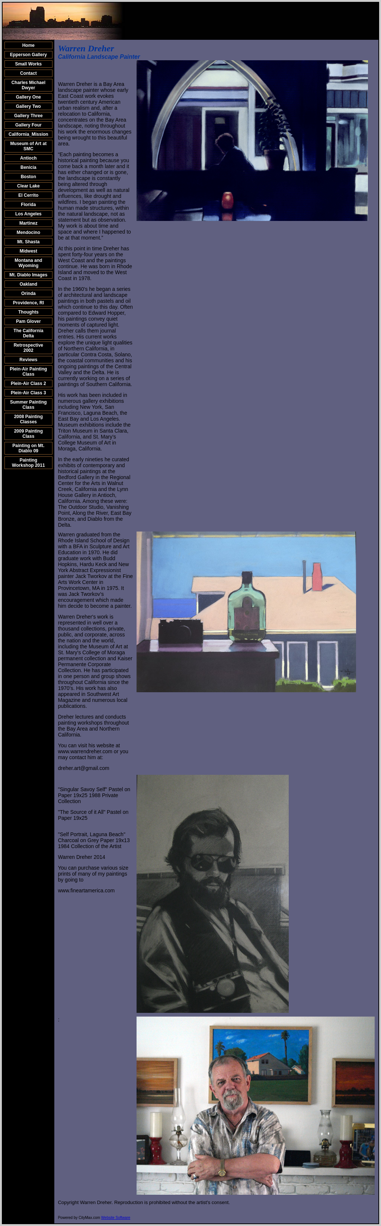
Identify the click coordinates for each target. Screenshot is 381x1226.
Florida (28, 204)
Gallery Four (28, 125)
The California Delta (28, 333)
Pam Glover (28, 321)
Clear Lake (28, 186)
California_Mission (28, 134)
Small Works (28, 64)
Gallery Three (28, 115)
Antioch (28, 158)
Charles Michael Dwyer (28, 85)
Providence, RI (28, 302)
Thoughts (28, 312)
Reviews (28, 359)
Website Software (115, 1218)
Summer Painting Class (28, 404)
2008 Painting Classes (28, 419)
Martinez (28, 223)
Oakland (28, 284)
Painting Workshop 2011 (28, 463)
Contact (28, 73)
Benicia (28, 167)
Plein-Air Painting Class (28, 371)
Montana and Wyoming (28, 263)
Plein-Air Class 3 (28, 392)
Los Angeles (28, 213)
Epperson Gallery (28, 54)
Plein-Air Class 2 (28, 383)
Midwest (28, 251)
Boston (28, 176)
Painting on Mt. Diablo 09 (28, 448)
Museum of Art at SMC (28, 146)
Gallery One (28, 97)
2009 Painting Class (28, 434)
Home (28, 45)
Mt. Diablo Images (28, 274)
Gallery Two (28, 106)
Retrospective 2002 (28, 348)
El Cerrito (28, 195)
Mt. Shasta (28, 241)
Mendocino (28, 232)
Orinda (28, 293)
